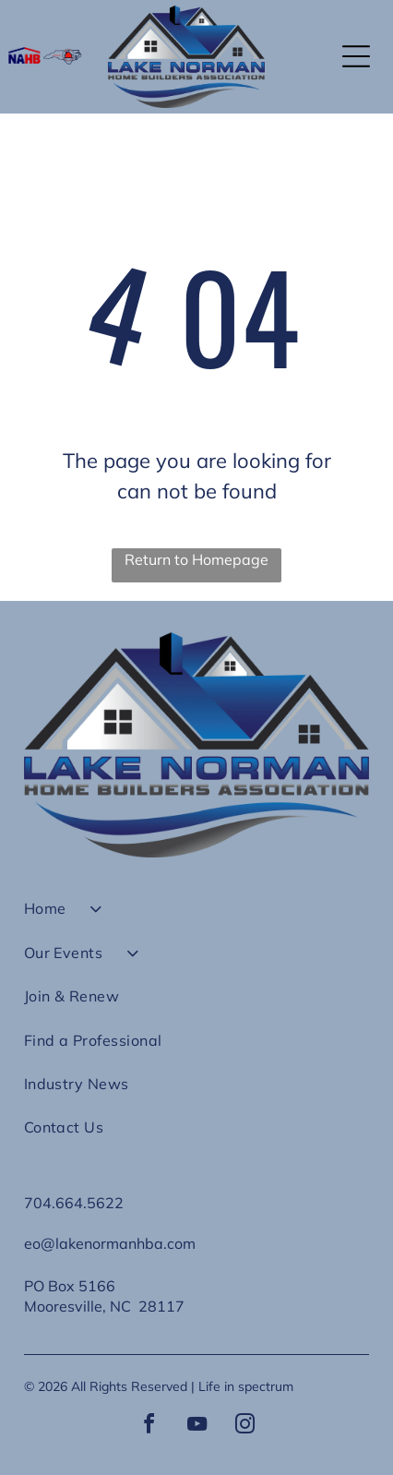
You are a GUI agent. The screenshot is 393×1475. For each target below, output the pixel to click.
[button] (356, 56)
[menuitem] (197, 916)
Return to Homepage (196, 559)
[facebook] (148, 1426)
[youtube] (196, 1426)
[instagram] (244, 1426)
